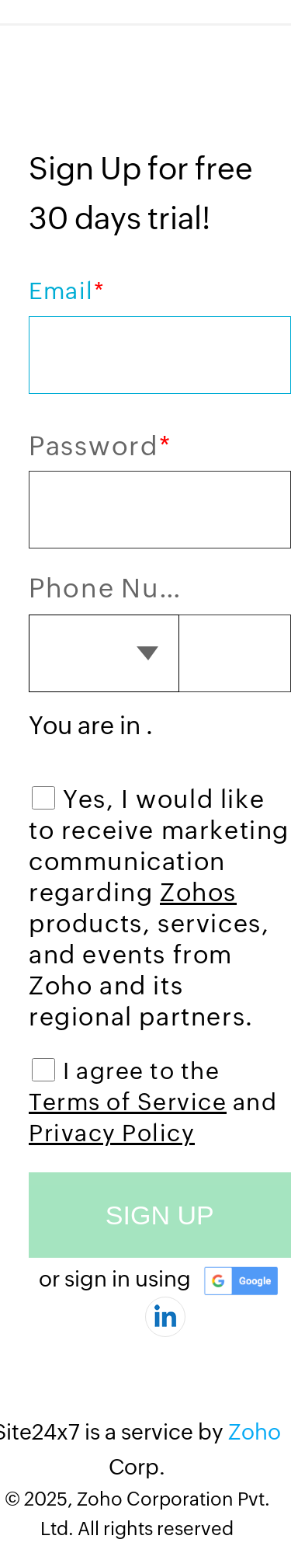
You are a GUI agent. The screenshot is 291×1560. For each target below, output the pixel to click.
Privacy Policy (112, 1133)
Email (67, 291)
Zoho (254, 1431)
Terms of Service (128, 1102)
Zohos (198, 892)
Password (100, 445)
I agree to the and (153, 1102)
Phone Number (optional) (115, 588)
